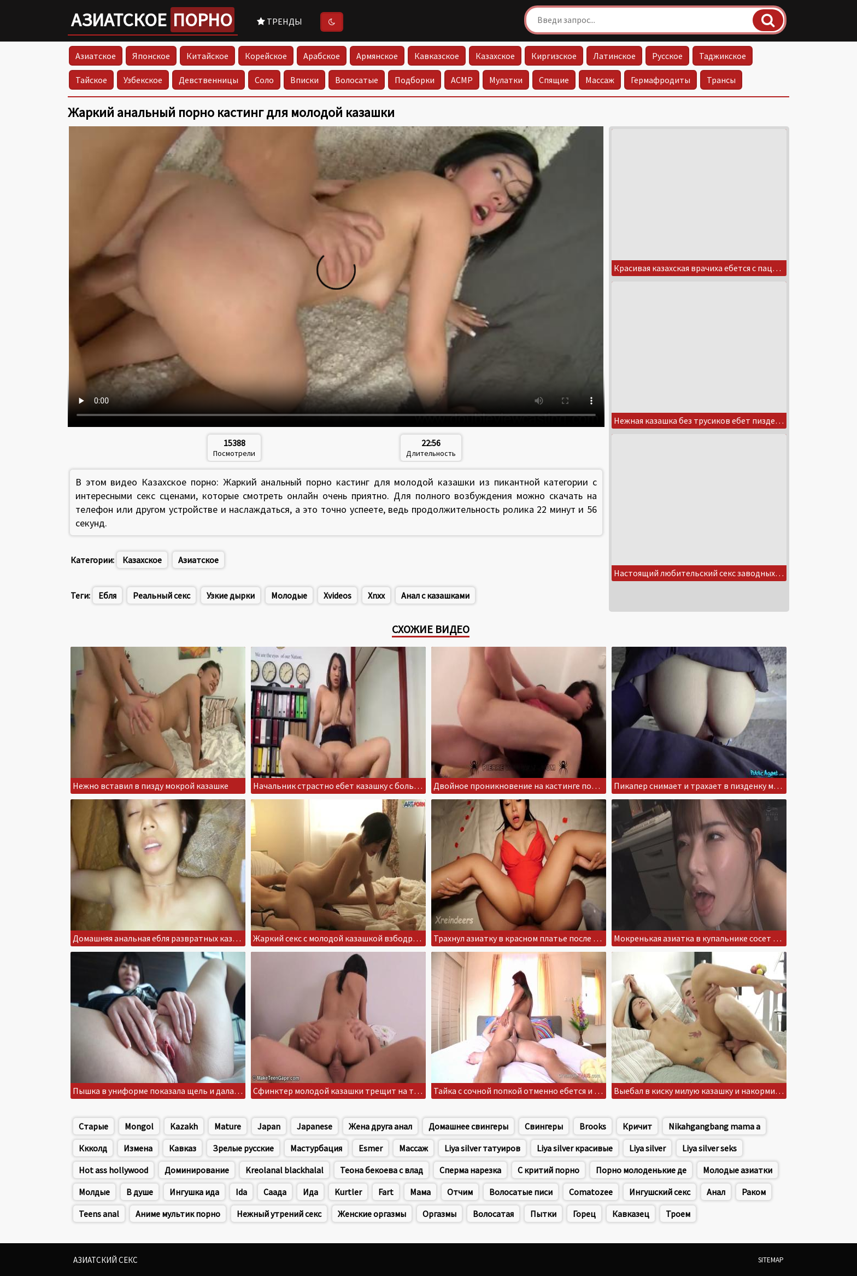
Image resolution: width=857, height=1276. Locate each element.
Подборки (415, 79)
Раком (754, 1191)
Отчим (460, 1191)
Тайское (91, 79)
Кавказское (436, 55)
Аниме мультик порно (178, 1213)
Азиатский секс (105, 1260)
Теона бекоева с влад (381, 1169)
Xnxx (376, 595)
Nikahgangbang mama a (714, 1126)
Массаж (599, 79)
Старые (93, 1126)
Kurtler (348, 1191)
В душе (139, 1191)
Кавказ (182, 1148)
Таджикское (722, 55)
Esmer (371, 1148)
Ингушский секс (659, 1191)
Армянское (377, 55)
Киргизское (554, 55)
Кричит (637, 1126)
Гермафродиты (660, 79)
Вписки (304, 79)
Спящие (554, 79)
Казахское (495, 55)
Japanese (314, 1126)
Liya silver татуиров (482, 1148)
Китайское (207, 55)
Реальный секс (161, 595)
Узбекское (143, 79)
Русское (667, 55)
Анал (716, 1191)
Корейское (266, 55)
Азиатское (152, 19)
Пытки (543, 1213)
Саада (274, 1191)
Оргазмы (439, 1213)
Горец (584, 1213)
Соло (264, 79)
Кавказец (630, 1213)
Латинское (614, 55)
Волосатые (356, 79)
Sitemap (771, 1260)
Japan (268, 1126)
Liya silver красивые (575, 1148)
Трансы (721, 79)
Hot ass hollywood (113, 1169)
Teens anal (99, 1213)
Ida (241, 1191)
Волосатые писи (521, 1191)
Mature (227, 1126)
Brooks (592, 1126)
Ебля (107, 595)
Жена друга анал (380, 1126)
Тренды (279, 21)
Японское (151, 55)
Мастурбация (316, 1148)
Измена (138, 1148)
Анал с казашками (435, 595)
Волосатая (493, 1213)
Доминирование (197, 1169)
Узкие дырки (231, 595)
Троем (678, 1213)
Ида (310, 1191)
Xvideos (337, 595)
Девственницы (208, 79)
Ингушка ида (194, 1191)
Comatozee (591, 1191)
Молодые (289, 595)
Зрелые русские (243, 1148)
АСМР (462, 79)
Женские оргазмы (372, 1213)
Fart (386, 1191)
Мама (420, 1191)
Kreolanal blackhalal (284, 1169)
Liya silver (647, 1148)
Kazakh (184, 1126)
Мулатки (506, 79)
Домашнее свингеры (468, 1126)
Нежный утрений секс (279, 1213)
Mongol (139, 1126)
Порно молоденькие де (641, 1169)
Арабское (321, 55)
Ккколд (93, 1148)
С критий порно (548, 1169)
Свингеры (544, 1126)
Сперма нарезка (470, 1169)
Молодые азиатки (737, 1169)
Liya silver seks (709, 1148)
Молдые (94, 1191)
